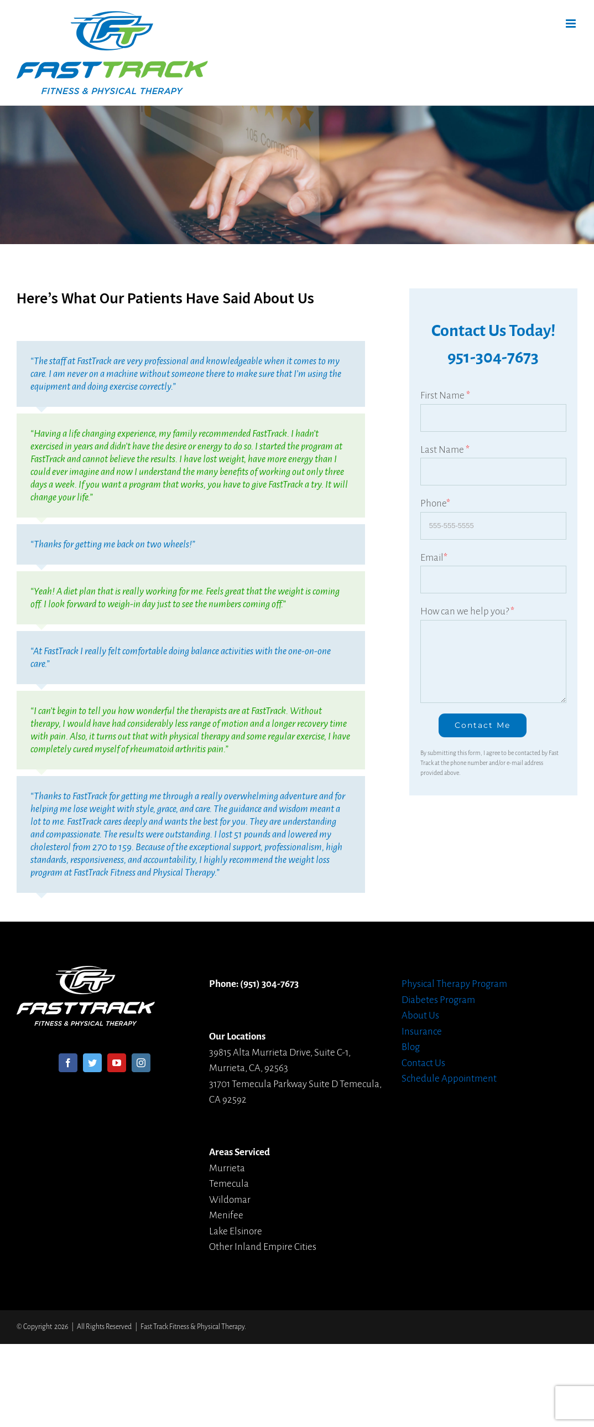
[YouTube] (116, 1062)
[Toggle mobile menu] (571, 23)
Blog (411, 1047)
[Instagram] (141, 1062)
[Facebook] (68, 1062)
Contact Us (423, 1063)
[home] (86, 973)
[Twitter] (92, 1062)
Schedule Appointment (449, 1078)
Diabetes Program (438, 1000)
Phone (435, 503)
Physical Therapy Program (454, 984)
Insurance (422, 1031)
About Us (420, 1015)
